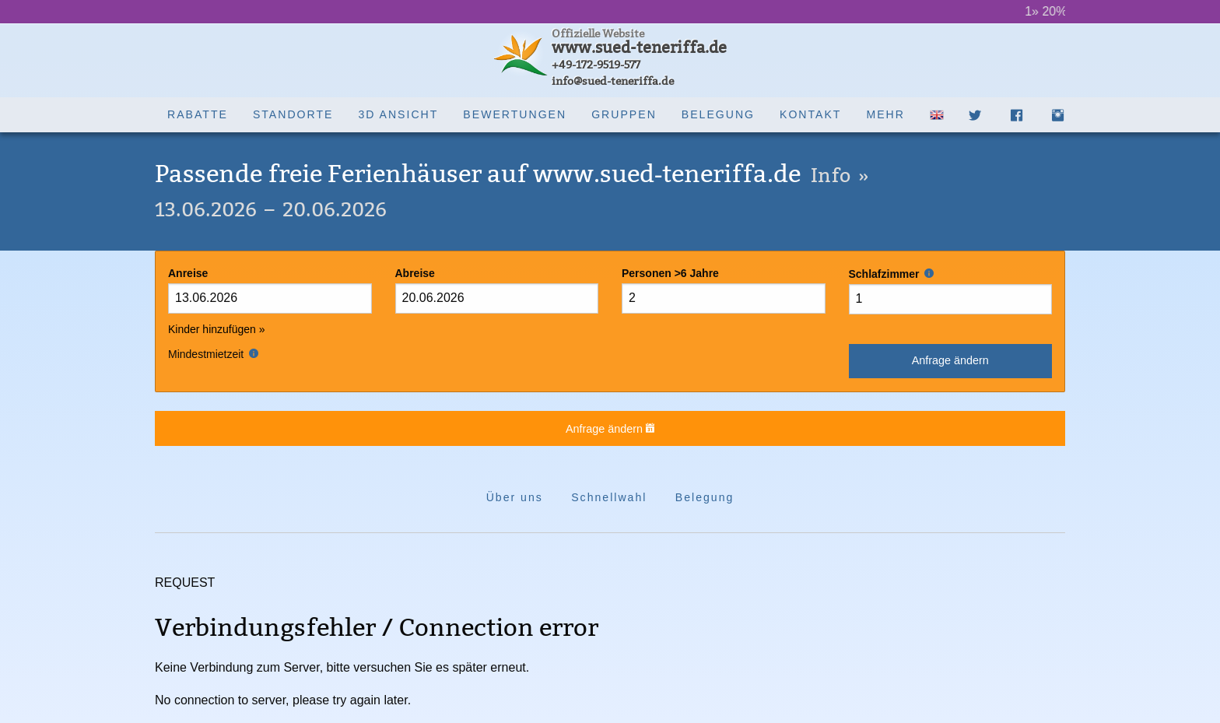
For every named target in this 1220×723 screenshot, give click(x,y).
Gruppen (624, 114)
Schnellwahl (609, 497)
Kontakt (810, 114)
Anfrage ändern (950, 360)
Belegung (718, 114)
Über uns (514, 497)
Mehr (885, 114)
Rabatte (197, 114)
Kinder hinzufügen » (216, 329)
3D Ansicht (398, 114)
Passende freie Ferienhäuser (512, 174)
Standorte (293, 114)
